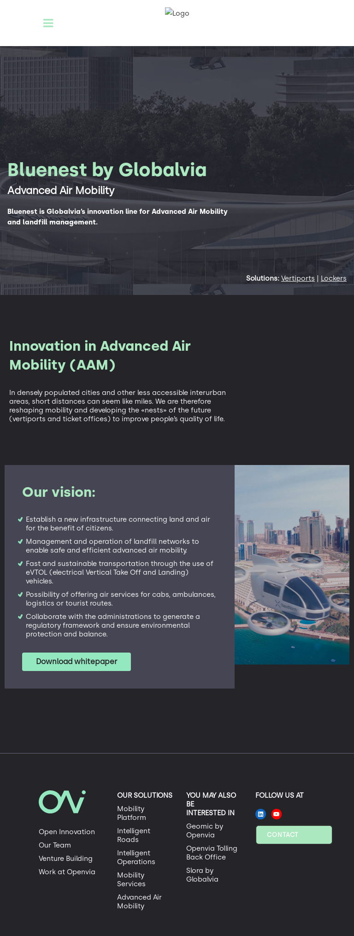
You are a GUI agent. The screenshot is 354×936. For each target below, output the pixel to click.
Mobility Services (131, 879)
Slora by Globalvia (202, 874)
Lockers (334, 278)
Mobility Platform (131, 813)
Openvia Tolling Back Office (211, 852)
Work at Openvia (67, 872)
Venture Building (66, 858)
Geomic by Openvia (204, 830)
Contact (282, 834)
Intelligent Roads (133, 835)
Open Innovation (67, 832)
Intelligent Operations (136, 857)
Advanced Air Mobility (139, 901)
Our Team (55, 845)
